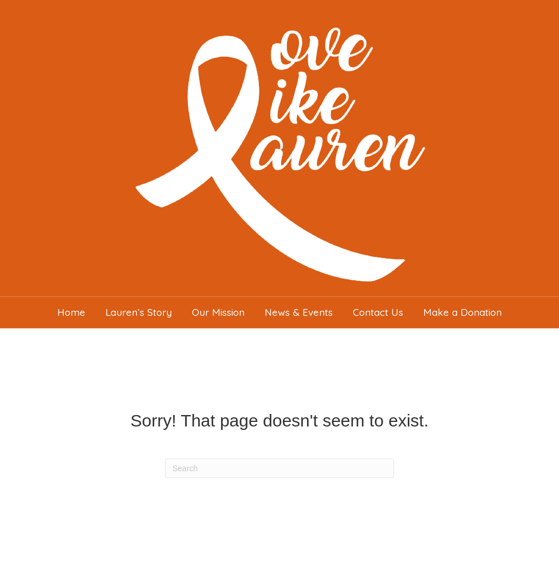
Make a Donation (462, 312)
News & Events (299, 312)
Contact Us (378, 312)
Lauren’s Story (138, 312)
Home (71, 312)
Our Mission (218, 312)
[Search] (279, 468)
